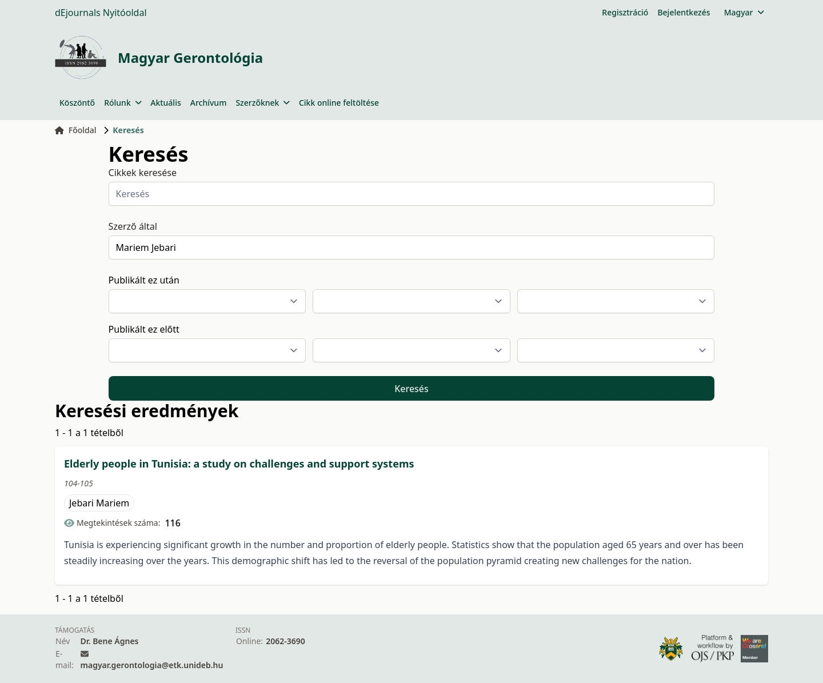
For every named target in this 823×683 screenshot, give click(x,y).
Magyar (744, 12)
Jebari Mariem (99, 503)
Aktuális (165, 102)
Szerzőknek (262, 102)
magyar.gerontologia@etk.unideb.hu (152, 665)
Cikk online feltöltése (339, 102)
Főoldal (76, 130)
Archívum (208, 102)
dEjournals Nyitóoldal (101, 12)
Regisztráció (625, 12)
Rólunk (122, 102)
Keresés (411, 388)
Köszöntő (77, 102)
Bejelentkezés (683, 12)
